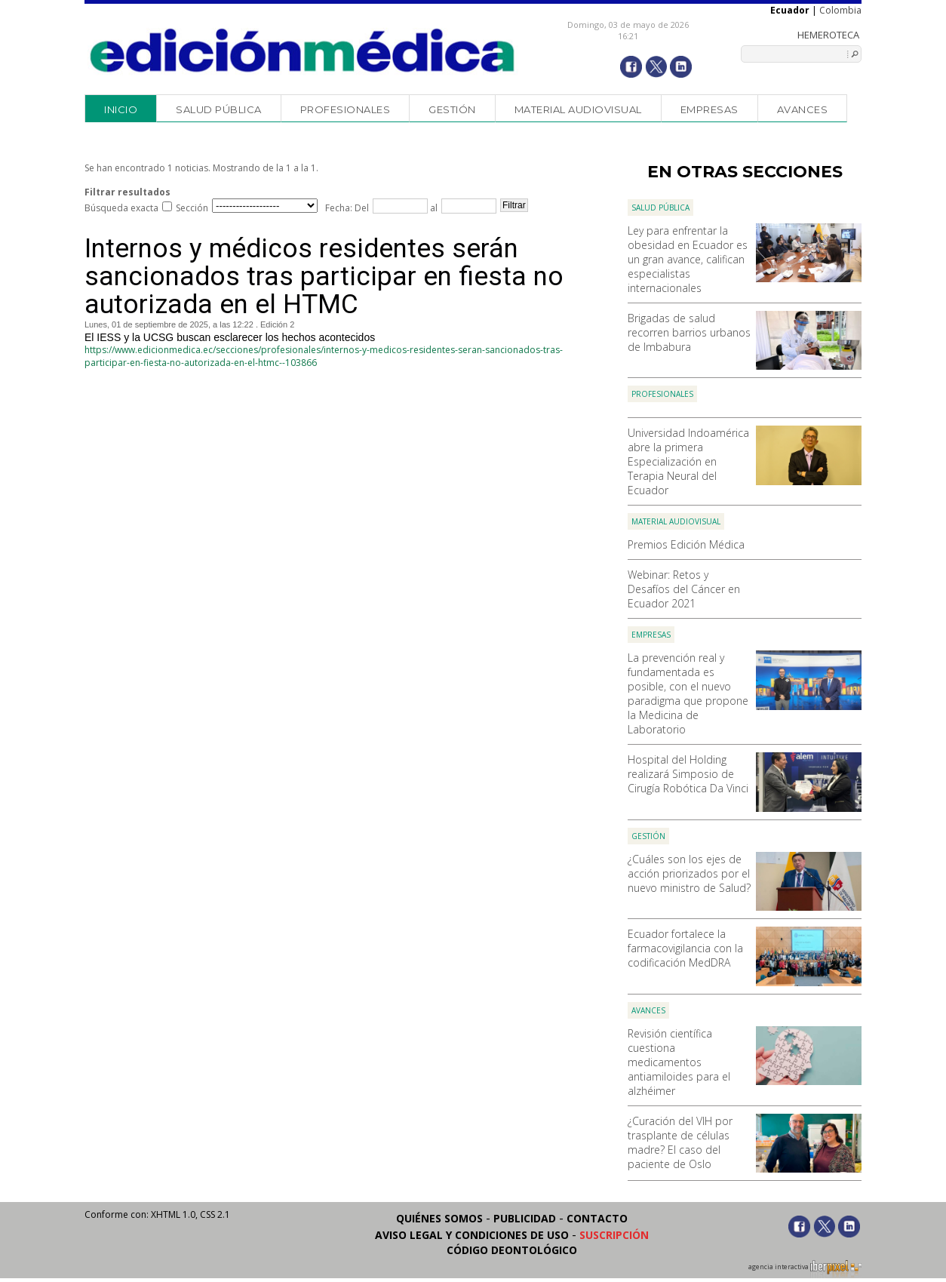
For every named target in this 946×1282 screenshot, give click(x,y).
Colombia (840, 10)
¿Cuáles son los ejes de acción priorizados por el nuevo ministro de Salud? (689, 873)
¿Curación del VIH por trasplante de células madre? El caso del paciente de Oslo (680, 1142)
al (433, 207)
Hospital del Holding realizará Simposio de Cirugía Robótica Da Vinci (688, 773)
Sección (192, 207)
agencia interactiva (805, 1269)
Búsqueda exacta (121, 207)
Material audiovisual (578, 109)
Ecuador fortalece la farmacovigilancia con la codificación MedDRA (685, 948)
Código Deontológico (512, 1250)
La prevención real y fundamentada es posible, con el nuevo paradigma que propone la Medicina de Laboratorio (688, 693)
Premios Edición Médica (686, 544)
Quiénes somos (439, 1218)
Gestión (452, 109)
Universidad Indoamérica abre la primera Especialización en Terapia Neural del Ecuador (688, 461)
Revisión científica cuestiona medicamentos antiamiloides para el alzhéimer (679, 1062)
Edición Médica (302, 50)
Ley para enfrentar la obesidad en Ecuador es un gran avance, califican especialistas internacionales (688, 259)
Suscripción (614, 1235)
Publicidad (524, 1218)
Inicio (120, 109)
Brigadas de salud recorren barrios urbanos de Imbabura (689, 332)
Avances (802, 109)
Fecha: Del (347, 207)
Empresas (709, 109)
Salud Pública (219, 109)
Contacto (597, 1218)
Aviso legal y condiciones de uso (472, 1235)
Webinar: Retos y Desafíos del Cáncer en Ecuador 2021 (684, 588)
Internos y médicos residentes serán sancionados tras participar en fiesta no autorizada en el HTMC (324, 276)
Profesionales (345, 109)
